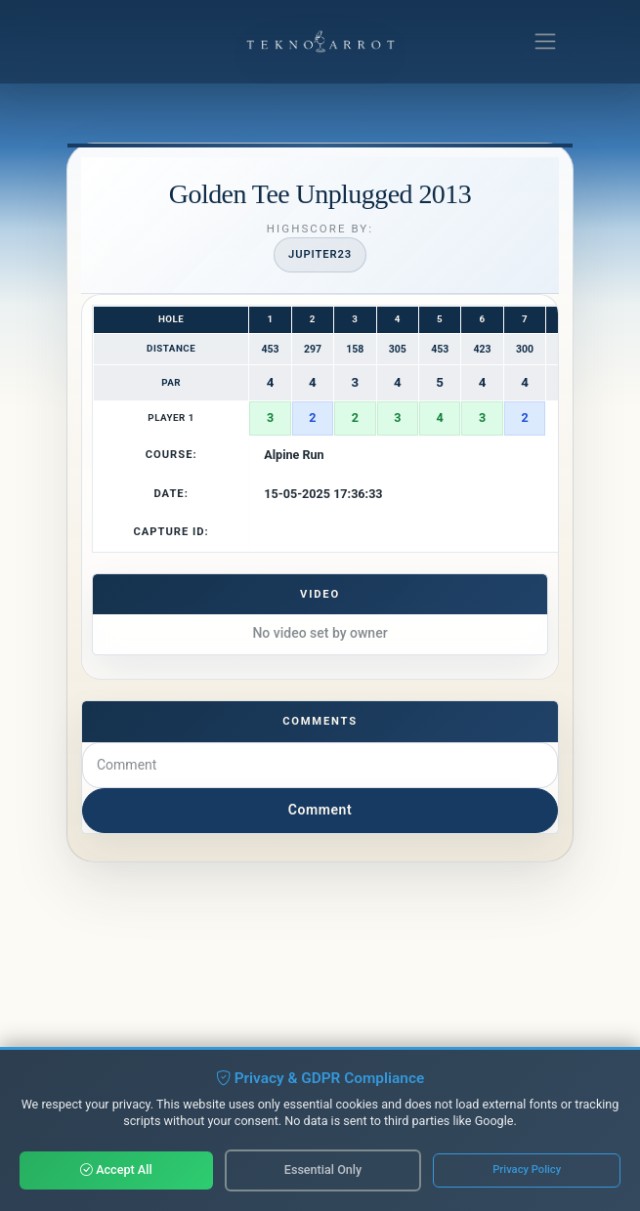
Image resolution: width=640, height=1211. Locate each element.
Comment (320, 809)
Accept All (116, 1169)
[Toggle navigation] (545, 41)
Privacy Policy (526, 1169)
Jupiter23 (320, 254)
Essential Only (323, 1169)
